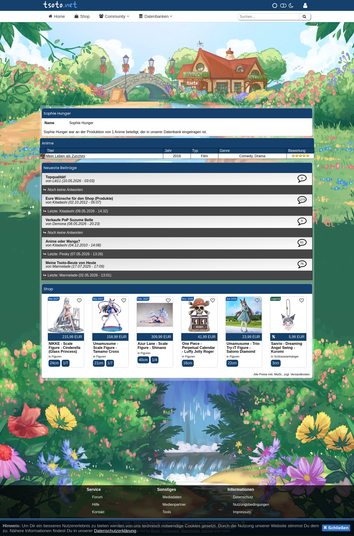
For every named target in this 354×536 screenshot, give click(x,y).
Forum (97, 498)
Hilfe (95, 506)
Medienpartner (174, 506)
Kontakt (98, 513)
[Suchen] (304, 17)
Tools (167, 513)
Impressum (242, 513)
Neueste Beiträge (60, 169)
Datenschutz (243, 498)
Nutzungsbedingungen (251, 506)
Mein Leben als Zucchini (65, 157)
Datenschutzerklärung (115, 530)
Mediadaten (172, 498)
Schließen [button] (336, 527)
